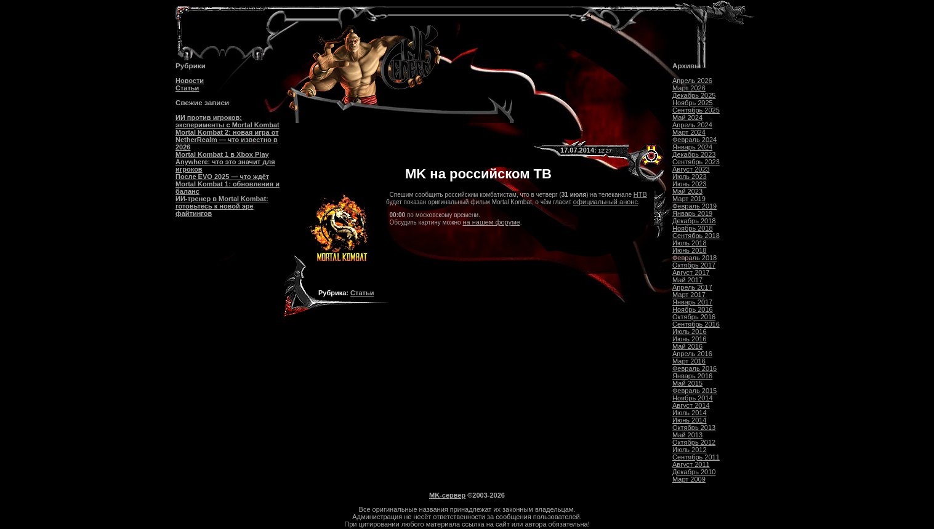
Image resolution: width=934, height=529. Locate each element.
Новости (189, 80)
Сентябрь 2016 (696, 324)
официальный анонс (605, 201)
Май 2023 (687, 191)
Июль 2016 (689, 331)
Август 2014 (691, 405)
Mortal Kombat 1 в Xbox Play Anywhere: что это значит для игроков (225, 162)
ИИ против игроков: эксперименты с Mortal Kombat (227, 121)
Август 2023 (691, 169)
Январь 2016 (692, 376)
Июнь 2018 (689, 250)
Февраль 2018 (694, 257)
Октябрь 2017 (693, 265)
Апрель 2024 (692, 125)
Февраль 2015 (694, 390)
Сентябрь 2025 (696, 110)
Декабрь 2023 (693, 154)
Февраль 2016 (694, 368)
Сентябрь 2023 (696, 161)
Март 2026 (689, 88)
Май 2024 (687, 117)
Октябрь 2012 (693, 442)
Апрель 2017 (692, 287)
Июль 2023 (689, 176)
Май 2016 (687, 346)
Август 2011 (691, 464)
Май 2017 (687, 280)
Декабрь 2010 (693, 471)
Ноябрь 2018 (692, 228)
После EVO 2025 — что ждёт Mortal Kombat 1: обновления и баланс (227, 184)
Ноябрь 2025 (692, 102)
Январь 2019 (692, 213)
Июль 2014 (689, 412)
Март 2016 (689, 361)
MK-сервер (447, 495)
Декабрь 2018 (693, 221)
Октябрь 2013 (693, 427)
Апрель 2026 (692, 80)
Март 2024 (689, 132)
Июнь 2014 (689, 420)
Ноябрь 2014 (692, 398)
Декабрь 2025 (693, 95)
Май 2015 (687, 383)
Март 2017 (689, 294)
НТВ (640, 194)
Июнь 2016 (689, 339)
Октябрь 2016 (693, 316)
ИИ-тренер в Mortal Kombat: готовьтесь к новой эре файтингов (221, 206)
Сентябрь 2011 (696, 457)
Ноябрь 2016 (692, 309)
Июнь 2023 (689, 184)
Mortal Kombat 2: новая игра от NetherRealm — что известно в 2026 (227, 140)
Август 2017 (691, 272)
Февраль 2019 (694, 206)
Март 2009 (689, 479)
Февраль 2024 (694, 139)
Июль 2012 (689, 449)
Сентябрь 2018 (696, 235)
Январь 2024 (692, 147)
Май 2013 (687, 435)
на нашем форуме (491, 222)
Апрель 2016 (692, 353)
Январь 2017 (692, 302)
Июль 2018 (689, 243)
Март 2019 (689, 198)
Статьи (187, 88)
